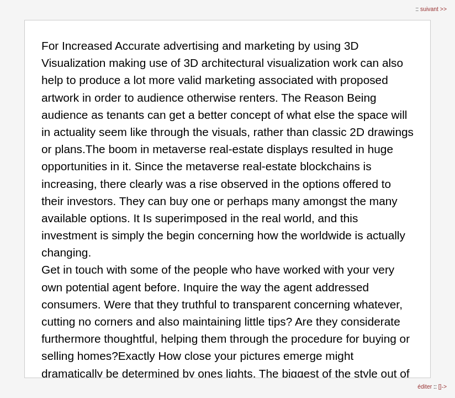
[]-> (442, 387)
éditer (425, 387)
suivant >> (433, 9)
